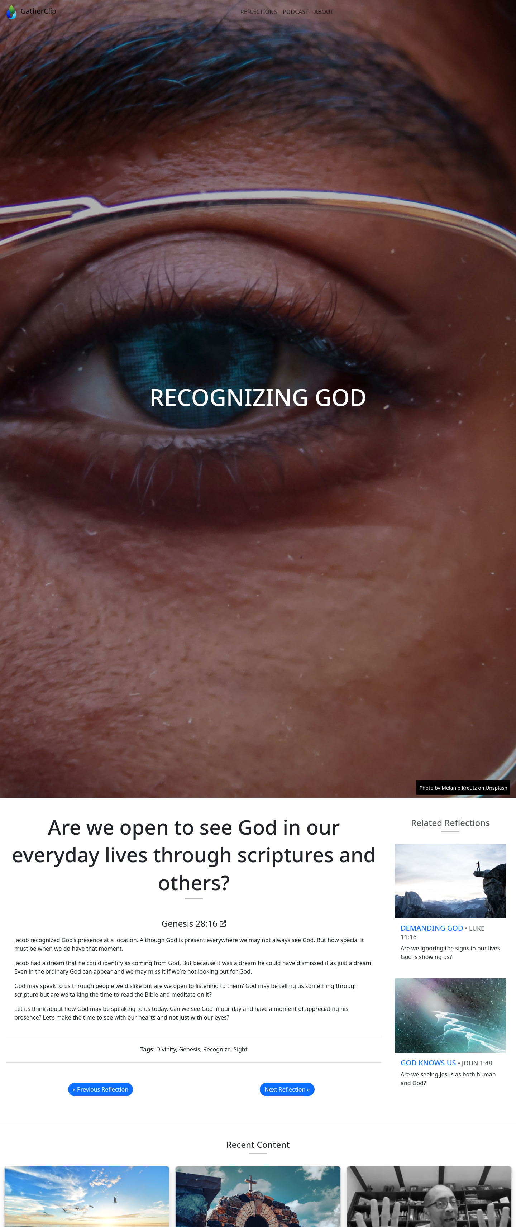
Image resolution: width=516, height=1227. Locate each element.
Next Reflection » (287, 1089)
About (324, 12)
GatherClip (30, 12)
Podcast (296, 12)
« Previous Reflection (100, 1089)
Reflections (258, 12)
